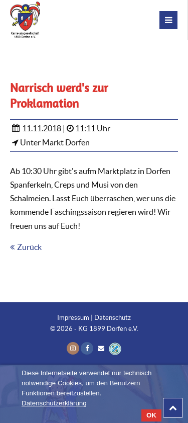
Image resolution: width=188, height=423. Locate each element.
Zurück (29, 246)
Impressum (73, 317)
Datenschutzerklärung (54, 403)
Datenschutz (112, 317)
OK (151, 415)
